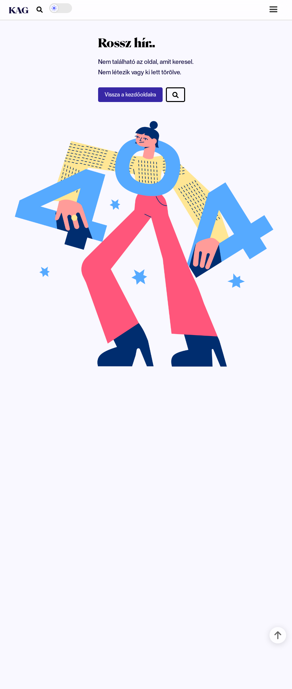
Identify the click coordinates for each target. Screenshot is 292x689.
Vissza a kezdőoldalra (130, 94)
